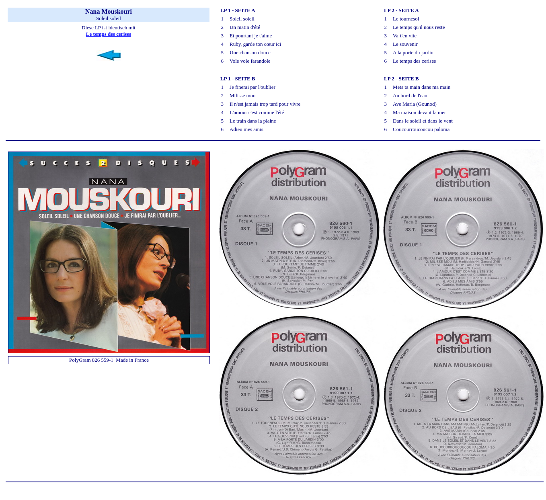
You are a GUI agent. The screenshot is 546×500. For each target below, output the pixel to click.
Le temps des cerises (108, 34)
